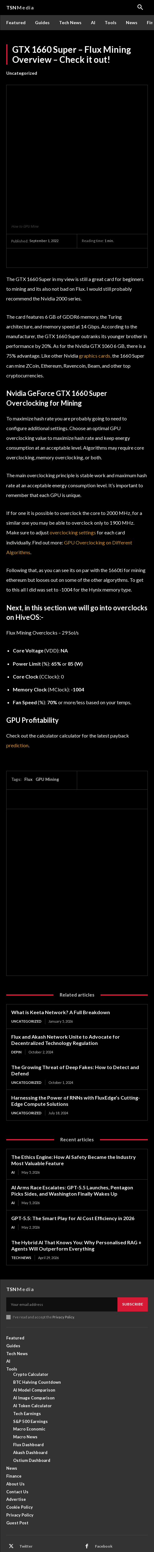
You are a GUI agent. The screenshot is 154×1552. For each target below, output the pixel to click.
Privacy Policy (63, 1274)
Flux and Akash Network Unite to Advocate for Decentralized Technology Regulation (65, 996)
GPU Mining (47, 736)
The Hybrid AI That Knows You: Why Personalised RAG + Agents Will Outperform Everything (76, 1202)
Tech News (21, 1214)
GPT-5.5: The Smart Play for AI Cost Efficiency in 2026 (72, 1175)
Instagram (28, 1513)
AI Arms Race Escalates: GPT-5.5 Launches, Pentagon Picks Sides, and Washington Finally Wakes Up (72, 1147)
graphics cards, (95, 312)
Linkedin (102, 1513)
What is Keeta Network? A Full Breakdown (60, 969)
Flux (28, 736)
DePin (16, 1009)
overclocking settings (73, 489)
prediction (17, 702)
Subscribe (132, 1260)
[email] (61, 1261)
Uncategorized (21, 73)
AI (13, 1129)
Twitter (25, 1503)
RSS (22, 1523)
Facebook (103, 1503)
